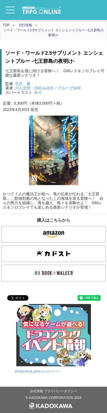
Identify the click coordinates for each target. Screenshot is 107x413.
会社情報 (37, 391)
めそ (38, 92)
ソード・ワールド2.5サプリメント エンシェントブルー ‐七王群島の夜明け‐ (53, 32)
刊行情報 (25, 25)
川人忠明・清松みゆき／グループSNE (48, 88)
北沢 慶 (22, 83)
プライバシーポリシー (60, 391)
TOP (6, 25)
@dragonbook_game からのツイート (38, 371)
